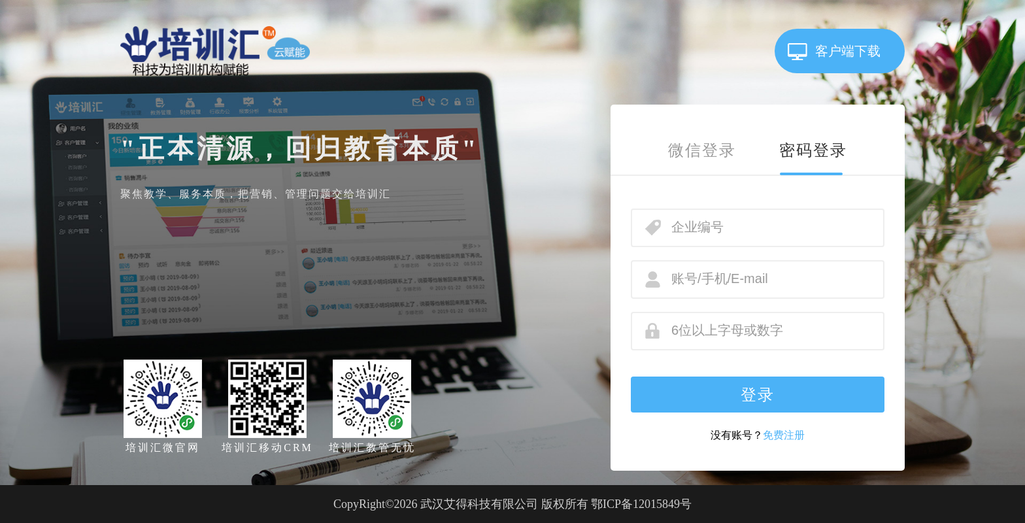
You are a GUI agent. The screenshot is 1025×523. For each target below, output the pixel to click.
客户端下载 (848, 51)
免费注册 (784, 435)
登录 (758, 394)
